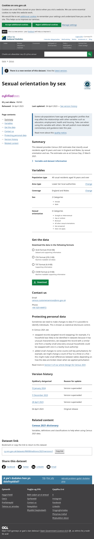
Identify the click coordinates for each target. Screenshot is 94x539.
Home (4, 61)
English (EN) (79, 36)
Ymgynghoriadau (60, 510)
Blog (90, 39)
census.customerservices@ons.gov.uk (49, 300)
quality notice (60, 132)
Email (53, 466)
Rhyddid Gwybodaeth (36, 510)
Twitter (26, 466)
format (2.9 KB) (50, 273)
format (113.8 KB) (48, 251)
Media (74, 39)
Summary (9, 119)
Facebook (11, 466)
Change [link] (88, 184)
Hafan (5, 43)
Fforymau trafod (59, 514)
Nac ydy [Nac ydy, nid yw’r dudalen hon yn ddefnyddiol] (50, 478)
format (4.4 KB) (43, 265)
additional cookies (28, 16)
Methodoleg (66, 39)
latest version (61, 70)
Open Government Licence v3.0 (55, 531)
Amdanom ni (82, 39)
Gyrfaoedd (31, 498)
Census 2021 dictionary (45, 425)
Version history (11, 139)
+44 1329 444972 (39, 307)
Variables (9, 123)
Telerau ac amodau (10, 506)
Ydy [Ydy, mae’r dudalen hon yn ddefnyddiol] (43, 478)
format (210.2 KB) (45, 258)
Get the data (10, 127)
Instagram (56, 498)
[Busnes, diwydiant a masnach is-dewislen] (22, 46)
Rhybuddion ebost (60, 518)
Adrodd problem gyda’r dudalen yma (75, 480)
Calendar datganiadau (52, 39)
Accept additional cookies (16, 24)
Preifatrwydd (7, 502)
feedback (31, 32)
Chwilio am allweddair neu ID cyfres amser (19, 54)
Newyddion (32, 506)
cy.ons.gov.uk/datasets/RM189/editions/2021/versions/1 (28, 451)
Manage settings (69, 25)
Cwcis (4, 498)
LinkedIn (40, 466)
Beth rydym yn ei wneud (38, 494)
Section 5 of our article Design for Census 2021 (65, 365)
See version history (68, 106)
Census (11, 61)
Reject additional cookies (47, 24)
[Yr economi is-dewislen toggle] (37, 46)
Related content (11, 143)
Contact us (9, 131)
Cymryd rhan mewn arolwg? (83, 44)
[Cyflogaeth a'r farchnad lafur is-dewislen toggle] (53, 46)
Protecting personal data (15, 135)
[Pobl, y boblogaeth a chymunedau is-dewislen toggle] (68, 46)
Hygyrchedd (7, 494)
